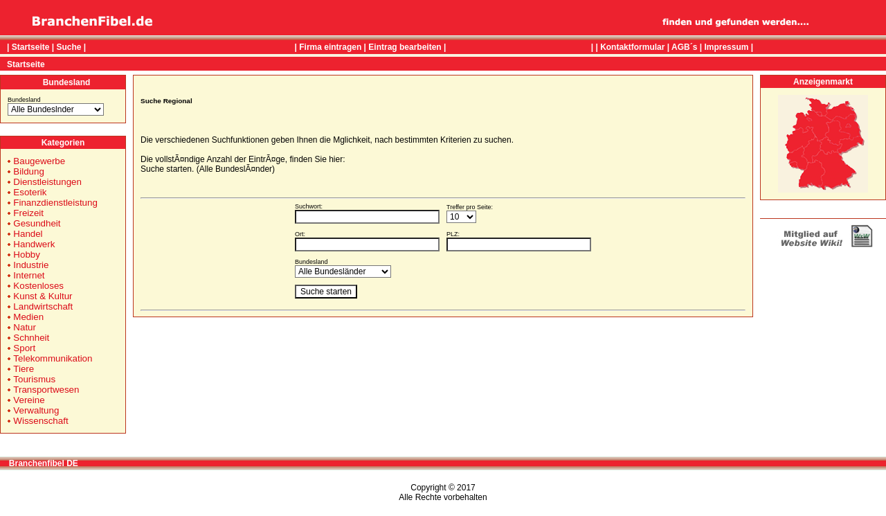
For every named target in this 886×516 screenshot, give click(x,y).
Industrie (30, 265)
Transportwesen (46, 389)
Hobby (26, 254)
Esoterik (29, 192)
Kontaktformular (632, 47)
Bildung (28, 171)
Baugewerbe (39, 161)
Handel (27, 234)
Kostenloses (38, 286)
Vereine (28, 400)
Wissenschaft (40, 421)
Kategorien (63, 143)
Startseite (31, 47)
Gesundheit (36, 223)
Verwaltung (36, 410)
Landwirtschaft (43, 306)
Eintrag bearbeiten (404, 47)
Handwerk (34, 244)
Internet (28, 275)
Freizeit (28, 213)
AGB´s (684, 47)
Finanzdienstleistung (55, 202)
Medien (28, 317)
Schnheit (31, 337)
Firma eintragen (330, 47)
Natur (24, 327)
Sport (24, 348)
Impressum (726, 47)
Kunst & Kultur (42, 296)
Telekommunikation (52, 358)
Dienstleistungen (47, 182)
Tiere (23, 369)
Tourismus (34, 379)
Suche (68, 47)
